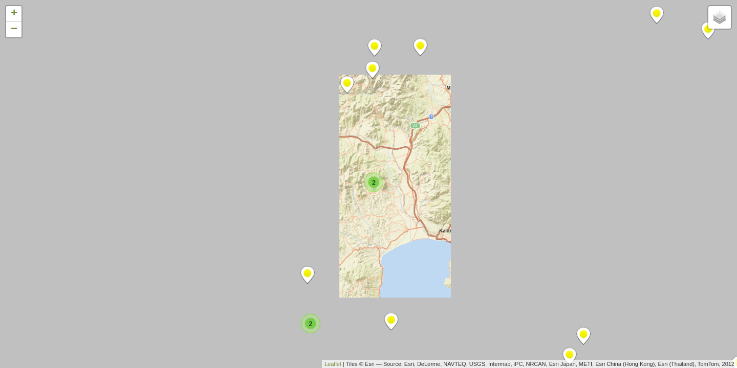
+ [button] (14, 13)
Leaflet (332, 364)
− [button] (14, 29)
